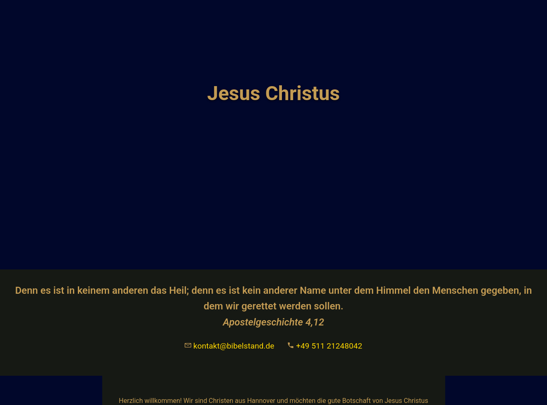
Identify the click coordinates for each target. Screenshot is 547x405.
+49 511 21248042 (324, 346)
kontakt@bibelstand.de (229, 346)
